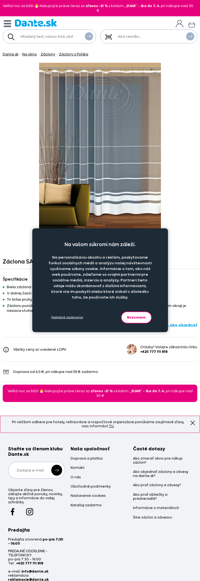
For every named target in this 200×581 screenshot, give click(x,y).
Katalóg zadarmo (86, 505)
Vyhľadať (89, 36)
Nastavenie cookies (88, 496)
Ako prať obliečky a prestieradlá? (150, 497)
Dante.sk (10, 54)
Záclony (48, 54)
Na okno (29, 54)
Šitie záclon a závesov (152, 518)
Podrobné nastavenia (67, 317)
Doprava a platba (87, 459)
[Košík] (191, 24)
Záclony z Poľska (73, 54)
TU (111, 426)
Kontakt (78, 468)
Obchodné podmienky (91, 487)
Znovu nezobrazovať (193, 423)
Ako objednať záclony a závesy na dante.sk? (160, 474)
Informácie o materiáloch (156, 508)
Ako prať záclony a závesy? (157, 485)
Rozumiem (136, 317)
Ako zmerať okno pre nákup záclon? (158, 461)
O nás (76, 477)
